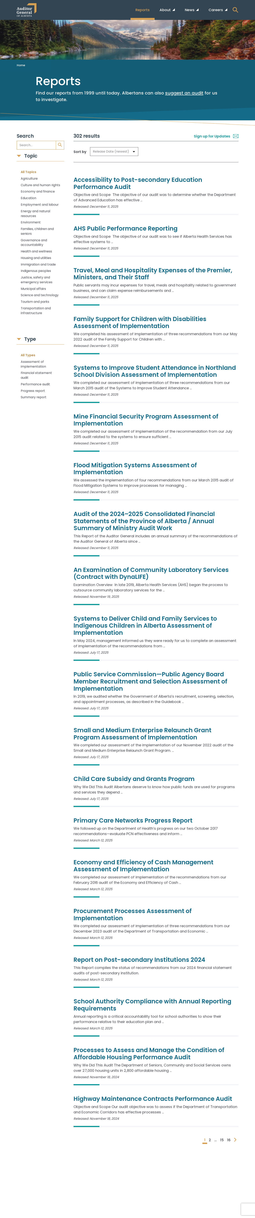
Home (21, 65)
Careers (216, 9)
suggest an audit (184, 93)
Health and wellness (36, 251)
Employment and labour (40, 204)
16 (228, 1139)
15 (222, 1139)
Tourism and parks (35, 301)
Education (28, 198)
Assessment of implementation (33, 364)
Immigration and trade (38, 264)
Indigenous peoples (36, 271)
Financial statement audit (36, 375)
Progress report (33, 390)
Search (25, 136)
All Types (28, 355)
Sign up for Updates (216, 136)
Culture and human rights (40, 185)
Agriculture (29, 178)
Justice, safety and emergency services (36, 279)
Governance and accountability (34, 242)
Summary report (33, 397)
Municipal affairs (33, 288)
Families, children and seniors (37, 231)
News (190, 9)
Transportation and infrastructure (36, 310)
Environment (31, 222)
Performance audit (35, 384)
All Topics (28, 172)
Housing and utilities (36, 258)
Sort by (80, 151)
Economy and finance (38, 191)
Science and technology (40, 295)
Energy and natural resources (35, 213)
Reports (142, 9)
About (166, 9)
